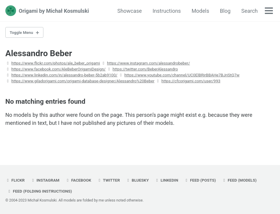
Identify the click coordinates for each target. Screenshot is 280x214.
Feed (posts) (200, 180)
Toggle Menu (21, 32)
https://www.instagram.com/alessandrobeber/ (148, 63)
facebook (78, 180)
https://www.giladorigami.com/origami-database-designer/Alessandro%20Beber (82, 80)
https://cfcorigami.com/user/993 (190, 80)
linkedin (166, 180)
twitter (108, 180)
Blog (225, 11)
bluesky (137, 180)
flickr (15, 180)
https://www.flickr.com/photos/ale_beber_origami (55, 63)
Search (249, 11)
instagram (44, 180)
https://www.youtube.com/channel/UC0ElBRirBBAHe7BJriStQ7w (181, 75)
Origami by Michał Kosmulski (54, 11)
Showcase (129, 11)
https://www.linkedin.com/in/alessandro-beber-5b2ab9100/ (64, 75)
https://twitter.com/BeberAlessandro (145, 69)
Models (200, 11)
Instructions (166, 11)
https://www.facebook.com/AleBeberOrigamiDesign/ (58, 69)
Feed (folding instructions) (39, 191)
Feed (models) (239, 180)
